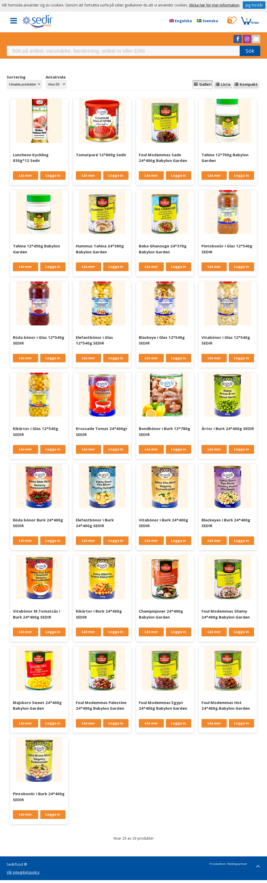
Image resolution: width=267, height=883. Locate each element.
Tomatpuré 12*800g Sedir (101, 154)
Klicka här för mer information (214, 5)
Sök (250, 50)
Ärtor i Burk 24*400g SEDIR (227, 428)
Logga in (52, 175)
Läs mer (25, 175)
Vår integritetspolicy (23, 872)
